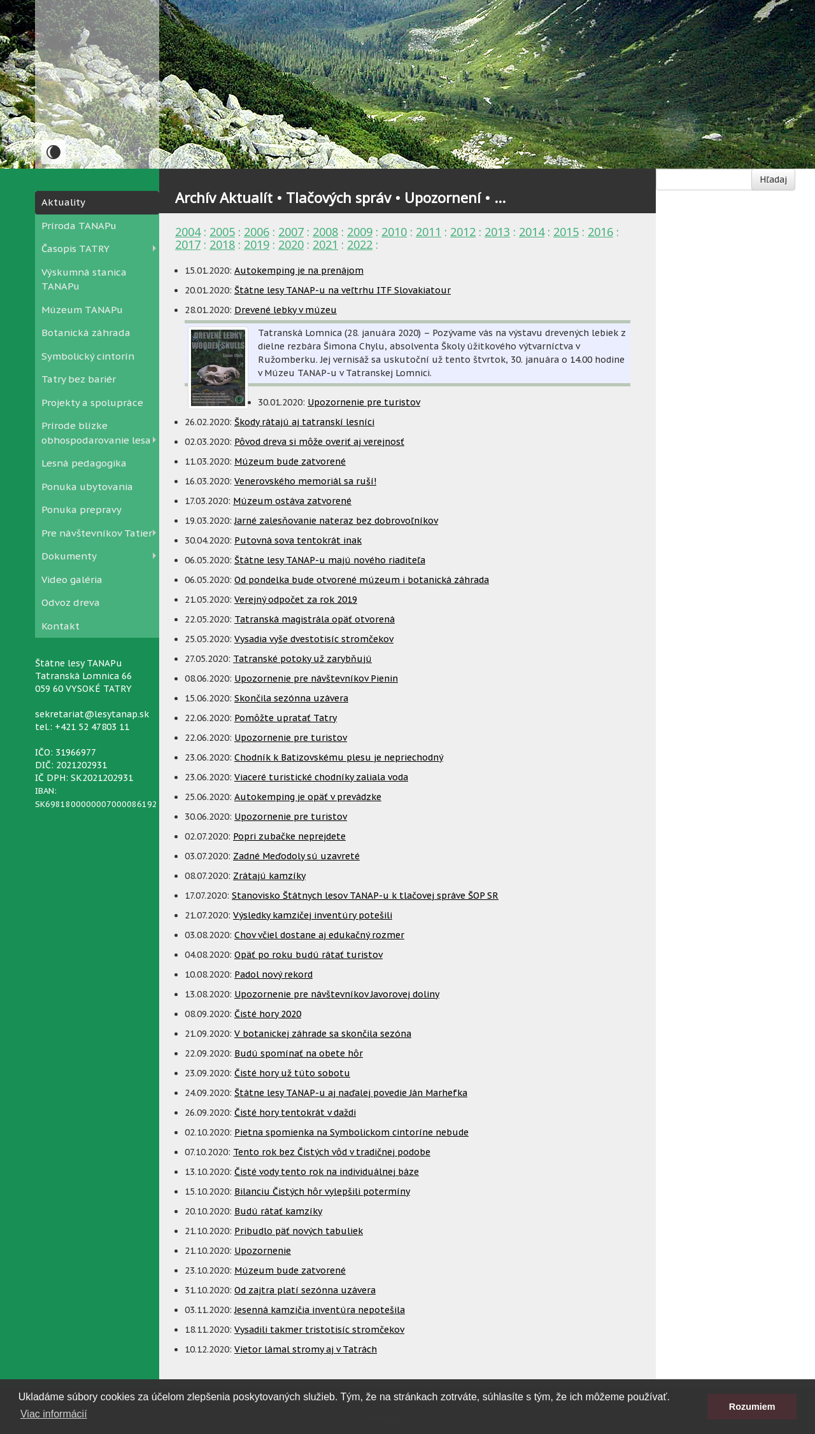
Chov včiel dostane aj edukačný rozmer (319, 935)
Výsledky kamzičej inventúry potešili (312, 915)
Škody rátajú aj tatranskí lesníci (304, 422)
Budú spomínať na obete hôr (298, 1053)
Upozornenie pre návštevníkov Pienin (316, 678)
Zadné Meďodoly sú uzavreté (296, 856)
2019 (256, 244)
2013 (497, 231)
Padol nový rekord (273, 974)
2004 (188, 231)
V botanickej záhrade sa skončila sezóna (322, 1033)
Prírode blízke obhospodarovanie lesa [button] (96, 432)
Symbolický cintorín (87, 356)
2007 (291, 231)
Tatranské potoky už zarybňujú (302, 658)
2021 (325, 244)
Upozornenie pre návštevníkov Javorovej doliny (336, 994)
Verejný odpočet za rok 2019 (295, 599)
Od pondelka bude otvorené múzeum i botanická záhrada (361, 580)
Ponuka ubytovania (87, 487)
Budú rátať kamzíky (278, 1211)
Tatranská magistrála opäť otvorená (314, 619)
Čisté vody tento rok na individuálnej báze (326, 1171)
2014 (531, 231)
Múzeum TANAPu (82, 310)
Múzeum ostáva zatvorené (292, 501)
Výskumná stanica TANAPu (84, 279)
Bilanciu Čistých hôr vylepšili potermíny (322, 1191)
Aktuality (63, 202)
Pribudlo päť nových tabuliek (298, 1231)
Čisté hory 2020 (267, 1014)
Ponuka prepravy (81, 509)
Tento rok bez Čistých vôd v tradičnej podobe (331, 1152)
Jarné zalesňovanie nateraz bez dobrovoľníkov (336, 520)
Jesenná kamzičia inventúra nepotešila (319, 1310)
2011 (428, 231)
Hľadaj (773, 179)
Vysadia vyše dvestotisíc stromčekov (313, 639)
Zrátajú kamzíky (269, 876)
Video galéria (72, 579)
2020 (291, 244)
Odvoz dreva (70, 602)
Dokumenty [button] (69, 556)
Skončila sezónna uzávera (291, 698)
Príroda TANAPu (79, 226)
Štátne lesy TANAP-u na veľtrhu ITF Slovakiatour (342, 290)
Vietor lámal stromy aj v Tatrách (305, 1349)
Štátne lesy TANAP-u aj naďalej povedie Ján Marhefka (350, 1093)
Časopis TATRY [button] (75, 249)
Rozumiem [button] (752, 1407)
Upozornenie (262, 1250)
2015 (566, 231)
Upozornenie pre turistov (364, 402)
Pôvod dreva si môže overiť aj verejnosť (319, 441)
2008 (325, 231)
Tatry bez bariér (78, 379)
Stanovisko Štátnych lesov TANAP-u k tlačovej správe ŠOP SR (365, 895)
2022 (359, 244)
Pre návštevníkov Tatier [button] (96, 533)
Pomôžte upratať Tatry (285, 718)
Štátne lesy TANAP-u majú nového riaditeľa (329, 560)
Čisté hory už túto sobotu (292, 1073)
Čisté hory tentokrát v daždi (295, 1112)
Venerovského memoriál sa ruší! (305, 481)
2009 (359, 231)
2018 (222, 244)
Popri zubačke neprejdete (289, 836)
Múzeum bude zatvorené (290, 461)
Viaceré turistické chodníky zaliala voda (321, 777)
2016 (600, 231)
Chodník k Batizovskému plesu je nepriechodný (338, 757)
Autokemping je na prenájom (299, 270)
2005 (222, 231)
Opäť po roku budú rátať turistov (308, 954)
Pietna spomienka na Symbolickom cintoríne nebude (351, 1132)
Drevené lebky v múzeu (285, 310)
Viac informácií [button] (53, 1414)
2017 (188, 244)
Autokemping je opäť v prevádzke (307, 797)
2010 (394, 231)
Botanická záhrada (86, 333)
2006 (256, 231)
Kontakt (60, 626)
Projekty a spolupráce (92, 403)
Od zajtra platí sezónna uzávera (305, 1290)
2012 (463, 231)
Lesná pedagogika (84, 463)
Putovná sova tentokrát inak (298, 540)
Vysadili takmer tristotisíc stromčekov (319, 1329)
